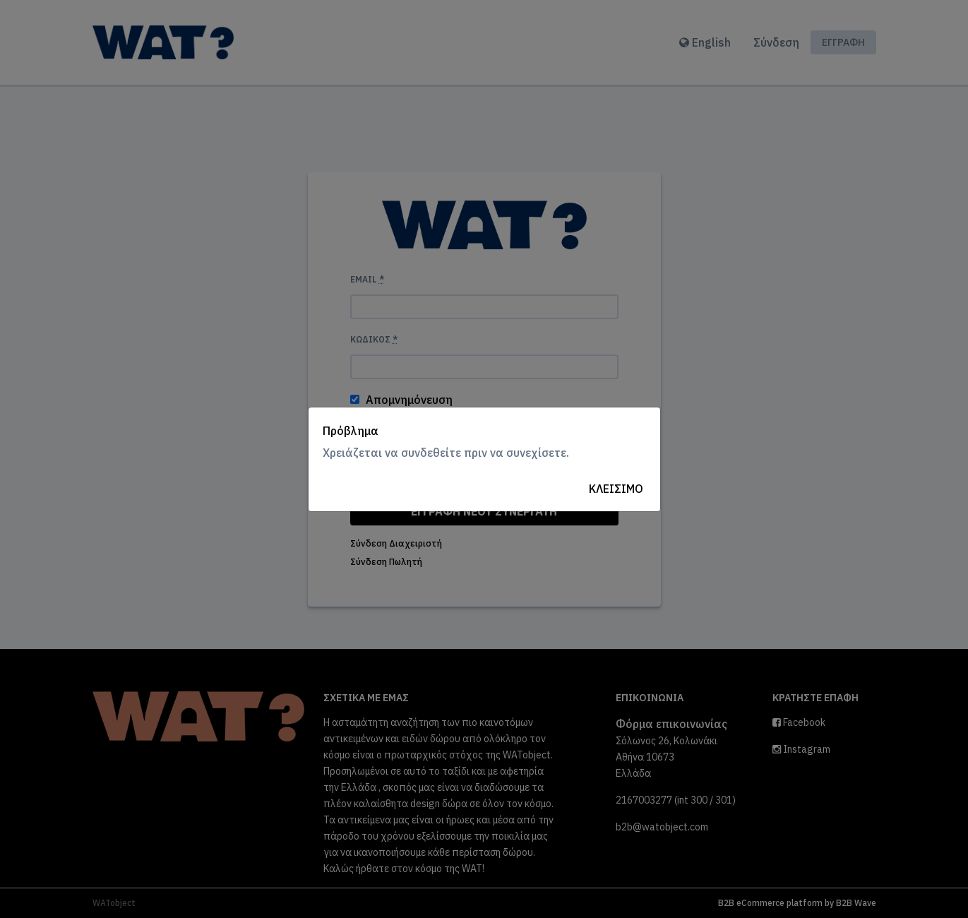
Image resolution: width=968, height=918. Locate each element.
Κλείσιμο (616, 489)
